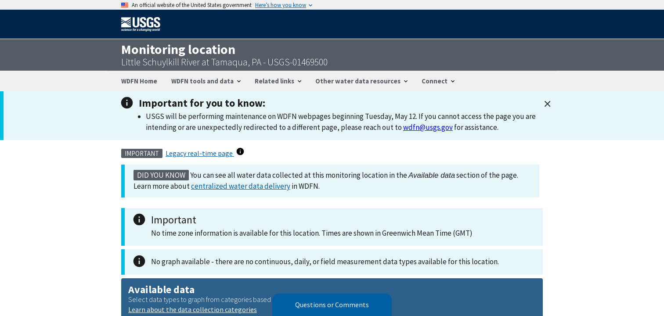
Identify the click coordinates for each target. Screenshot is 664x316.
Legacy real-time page (200, 153)
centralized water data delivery (240, 186)
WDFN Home (139, 81)
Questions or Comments (332, 305)
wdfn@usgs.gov (428, 127)
